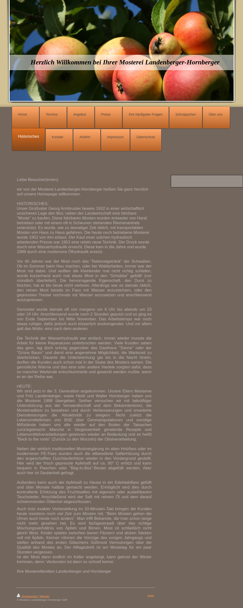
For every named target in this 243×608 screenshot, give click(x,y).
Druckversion (27, 596)
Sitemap (44, 596)
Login (150, 595)
